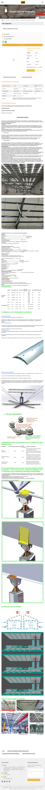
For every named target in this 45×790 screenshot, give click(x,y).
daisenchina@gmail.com (9, 36)
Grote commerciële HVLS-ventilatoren (10, 753)
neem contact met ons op (33, 779)
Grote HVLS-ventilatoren (15, 20)
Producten (7, 20)
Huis (4, 20)
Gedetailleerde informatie (9, 77)
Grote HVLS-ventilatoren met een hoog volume (18, 751)
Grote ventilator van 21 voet (28, 753)
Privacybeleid (5, 787)
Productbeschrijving (27, 77)
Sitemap (10, 787)
